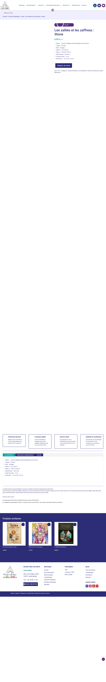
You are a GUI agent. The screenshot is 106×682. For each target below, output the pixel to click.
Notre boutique (48, 575)
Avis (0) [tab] (39, 455)
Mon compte (68, 574)
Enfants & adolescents (93, 70)
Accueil (5, 16)
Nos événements (49, 572)
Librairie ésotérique (13, 16)
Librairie (40, 5)
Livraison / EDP (69, 572)
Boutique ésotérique (53, 5)
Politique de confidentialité (27, 593)
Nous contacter (32, 584)
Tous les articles (90, 570)
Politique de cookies (39, 593)
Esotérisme (89, 575)
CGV (66, 570)
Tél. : (25, 580)
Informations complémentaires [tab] (25, 455)
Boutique (22, 5)
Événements (76, 5)
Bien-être (66, 5)
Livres (22, 16)
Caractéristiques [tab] (8, 455)
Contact (83, 5)
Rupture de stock (63, 65)
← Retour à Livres (8, 13)
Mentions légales (15, 593)
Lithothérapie (30, 5)
